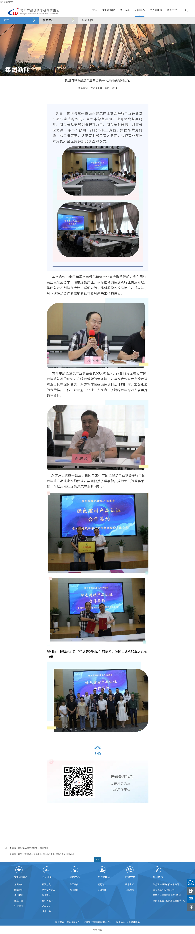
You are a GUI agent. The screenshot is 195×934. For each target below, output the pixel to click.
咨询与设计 (47, 901)
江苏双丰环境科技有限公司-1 (98, 922)
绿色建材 (46, 895)
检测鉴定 (46, 884)
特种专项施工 (48, 890)
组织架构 (18, 890)
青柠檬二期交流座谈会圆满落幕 (33, 848)
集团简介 (18, 884)
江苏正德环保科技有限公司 (166, 886)
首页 (94, 10)
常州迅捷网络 (133, 922)
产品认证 (46, 906)
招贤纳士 (102, 884)
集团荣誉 (18, 895)
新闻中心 (140, 10)
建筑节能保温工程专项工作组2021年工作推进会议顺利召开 (46, 854)
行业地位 (18, 906)
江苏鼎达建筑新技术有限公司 (167, 897)
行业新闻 (74, 890)
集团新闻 (87, 20)
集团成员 (158, 877)
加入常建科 (156, 10)
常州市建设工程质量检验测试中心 (169, 902)
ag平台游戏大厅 (6, 2)
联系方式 (172, 10)
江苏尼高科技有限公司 (164, 891)
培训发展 (102, 890)
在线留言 (129, 890)
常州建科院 (108, 10)
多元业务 (125, 10)
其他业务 (46, 911)
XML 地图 (97, 930)
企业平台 (18, 901)
